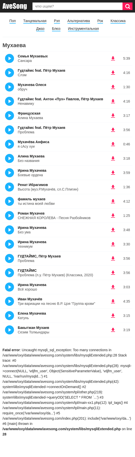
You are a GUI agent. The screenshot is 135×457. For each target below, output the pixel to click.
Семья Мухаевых (33, 56)
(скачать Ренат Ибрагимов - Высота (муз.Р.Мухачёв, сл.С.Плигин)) (113, 187)
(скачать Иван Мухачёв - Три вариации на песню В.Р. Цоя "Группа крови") (113, 301)
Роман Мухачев (31, 213)
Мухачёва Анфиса (33, 142)
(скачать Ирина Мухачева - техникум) (113, 244)
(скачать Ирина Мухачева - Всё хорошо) (113, 287)
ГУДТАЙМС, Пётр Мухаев (39, 256)
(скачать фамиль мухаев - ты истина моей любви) (113, 201)
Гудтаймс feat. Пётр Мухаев (41, 70)
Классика (118, 21)
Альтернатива (79, 21)
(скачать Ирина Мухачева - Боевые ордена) (113, 172)
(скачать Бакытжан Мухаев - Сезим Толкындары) (113, 329)
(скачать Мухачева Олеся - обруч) (113, 87)
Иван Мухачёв (30, 299)
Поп (13, 21)
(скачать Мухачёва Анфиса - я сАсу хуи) (113, 144)
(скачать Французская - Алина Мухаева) (113, 115)
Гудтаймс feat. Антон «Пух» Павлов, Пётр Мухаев (60, 99)
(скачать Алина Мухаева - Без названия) (113, 158)
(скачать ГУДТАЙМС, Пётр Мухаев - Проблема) (113, 258)
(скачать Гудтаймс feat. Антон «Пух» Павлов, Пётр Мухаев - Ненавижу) (113, 101)
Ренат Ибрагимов (33, 185)
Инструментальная (83, 29)
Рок (100, 21)
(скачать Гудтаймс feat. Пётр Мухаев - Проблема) (113, 129)
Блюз (56, 29)
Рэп (57, 21)
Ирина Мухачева (32, 170)
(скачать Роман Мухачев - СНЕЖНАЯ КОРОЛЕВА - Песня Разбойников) (113, 215)
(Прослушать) (9, 58)
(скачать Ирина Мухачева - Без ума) (113, 229)
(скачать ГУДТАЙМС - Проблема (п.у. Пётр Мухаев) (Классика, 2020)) (113, 272)
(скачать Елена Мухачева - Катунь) (113, 315)
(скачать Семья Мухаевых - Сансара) (113, 58)
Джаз (40, 29)
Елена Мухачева (32, 313)
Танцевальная (34, 21)
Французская (29, 113)
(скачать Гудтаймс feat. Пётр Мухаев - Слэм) (113, 72)
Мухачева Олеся (32, 85)
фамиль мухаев (31, 199)
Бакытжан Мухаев (33, 328)
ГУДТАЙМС (27, 270)
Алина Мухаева (31, 156)
